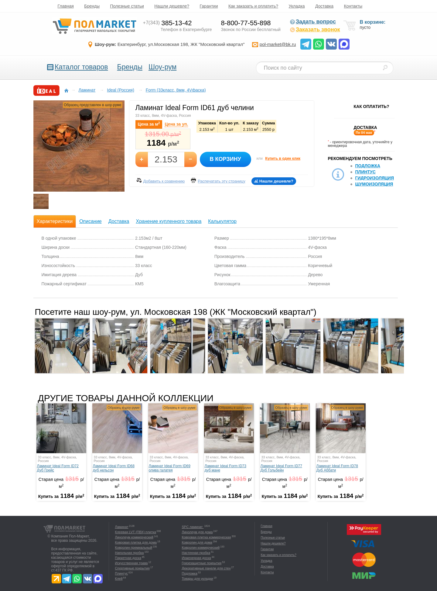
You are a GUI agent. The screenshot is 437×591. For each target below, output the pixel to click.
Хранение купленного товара (168, 221)
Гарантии (209, 6)
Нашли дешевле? (171, 6)
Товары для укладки (197, 578)
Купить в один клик (282, 158)
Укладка (297, 6)
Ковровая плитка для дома (136, 542)
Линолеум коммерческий (134, 537)
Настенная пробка (196, 552)
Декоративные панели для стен (206, 568)
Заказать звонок (315, 29)
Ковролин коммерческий (201, 547)
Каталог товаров (81, 67)
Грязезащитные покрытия (202, 563)
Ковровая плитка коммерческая (206, 537)
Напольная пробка (129, 552)
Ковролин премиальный (133, 547)
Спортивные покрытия (132, 568)
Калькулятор (222, 221)
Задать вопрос (313, 22)
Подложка (368, 165)
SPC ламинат (193, 527)
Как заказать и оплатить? (253, 6)
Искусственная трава (131, 563)
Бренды (92, 6)
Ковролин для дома (197, 542)
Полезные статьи (127, 6)
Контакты (353, 6)
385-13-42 (167, 23)
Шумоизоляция (374, 184)
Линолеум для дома (197, 532)
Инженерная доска (196, 558)
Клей (119, 578)
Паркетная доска (128, 558)
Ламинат (121, 527)
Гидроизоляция (374, 178)
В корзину (225, 159)
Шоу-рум (162, 67)
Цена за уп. (176, 124)
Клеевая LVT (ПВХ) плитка (135, 532)
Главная (66, 6)
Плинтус (365, 171)
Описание (90, 221)
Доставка (324, 6)
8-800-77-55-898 (246, 23)
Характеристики (55, 221)
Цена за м (149, 124)
